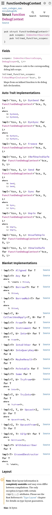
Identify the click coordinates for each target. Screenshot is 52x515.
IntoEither (23, 344)
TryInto (25, 394)
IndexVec (31, 34)
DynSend (33, 100)
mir (4, 11)
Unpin (32, 213)
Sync (31, 191)
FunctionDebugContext (24, 3)
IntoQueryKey (25, 350)
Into (23, 333)
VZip (23, 433)
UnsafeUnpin (36, 235)
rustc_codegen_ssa (11, 8)
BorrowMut (22, 298)
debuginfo (12, 11)
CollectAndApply (14, 317)
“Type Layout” (30, 497)
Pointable (22, 368)
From (19, 322)
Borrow (20, 287)
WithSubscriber (26, 445)
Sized (26, 282)
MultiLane (16, 440)
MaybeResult (24, 359)
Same (19, 374)
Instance (21, 77)
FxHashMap (8, 77)
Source (5, 22)
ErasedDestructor (26, 454)
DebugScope (9, 61)
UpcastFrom (16, 419)
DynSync (33, 122)
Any (18, 275)
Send (31, 169)
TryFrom (25, 379)
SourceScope (33, 58)
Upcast (29, 409)
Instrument (23, 328)
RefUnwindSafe (39, 156)
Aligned (21, 270)
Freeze (32, 143)
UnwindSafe (37, 247)
